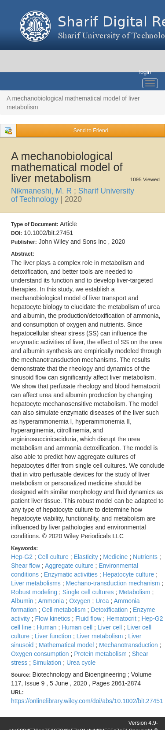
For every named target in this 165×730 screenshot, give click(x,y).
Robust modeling (35, 592)
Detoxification (110, 609)
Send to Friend (90, 130)
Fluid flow (89, 618)
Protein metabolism (101, 653)
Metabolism (135, 592)
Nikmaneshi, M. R (42, 190)
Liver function (54, 636)
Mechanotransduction (129, 644)
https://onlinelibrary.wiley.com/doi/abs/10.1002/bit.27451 (87, 700)
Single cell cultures (89, 592)
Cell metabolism (64, 609)
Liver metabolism (101, 636)
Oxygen (80, 600)
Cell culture (54, 556)
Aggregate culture (70, 565)
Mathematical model (67, 644)
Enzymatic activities (71, 574)
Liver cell (111, 627)
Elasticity (86, 556)
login (145, 72)
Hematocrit (122, 618)
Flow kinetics (53, 618)
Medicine (116, 556)
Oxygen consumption (40, 653)
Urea (102, 600)
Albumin (23, 600)
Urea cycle (80, 662)
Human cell (78, 627)
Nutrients (146, 556)
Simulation (48, 662)
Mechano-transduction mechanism (113, 583)
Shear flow (26, 565)
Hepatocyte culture (129, 574)
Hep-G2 (22, 556)
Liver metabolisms (36, 583)
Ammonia (52, 600)
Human (47, 627)
